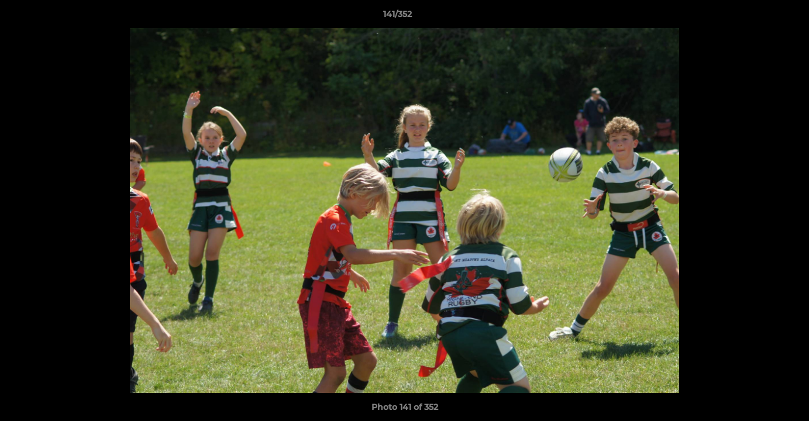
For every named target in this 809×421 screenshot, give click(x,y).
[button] (760, 17)
